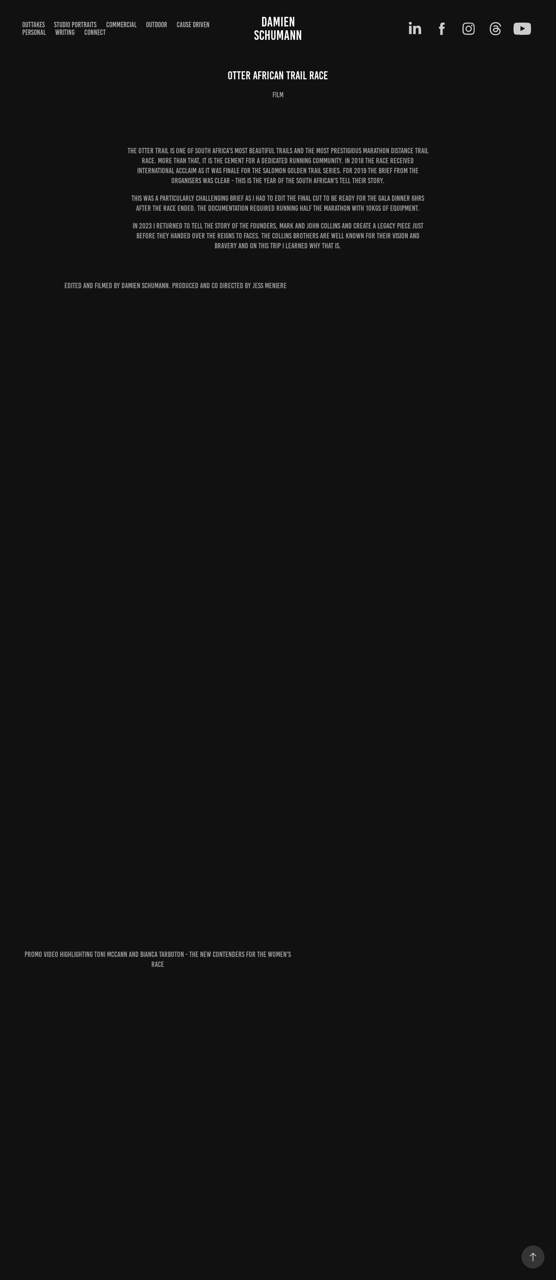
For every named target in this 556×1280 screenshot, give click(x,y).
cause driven (193, 25)
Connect (95, 32)
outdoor (156, 25)
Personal (34, 32)
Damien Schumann (278, 29)
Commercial (121, 25)
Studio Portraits (75, 25)
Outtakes (33, 25)
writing (65, 32)
